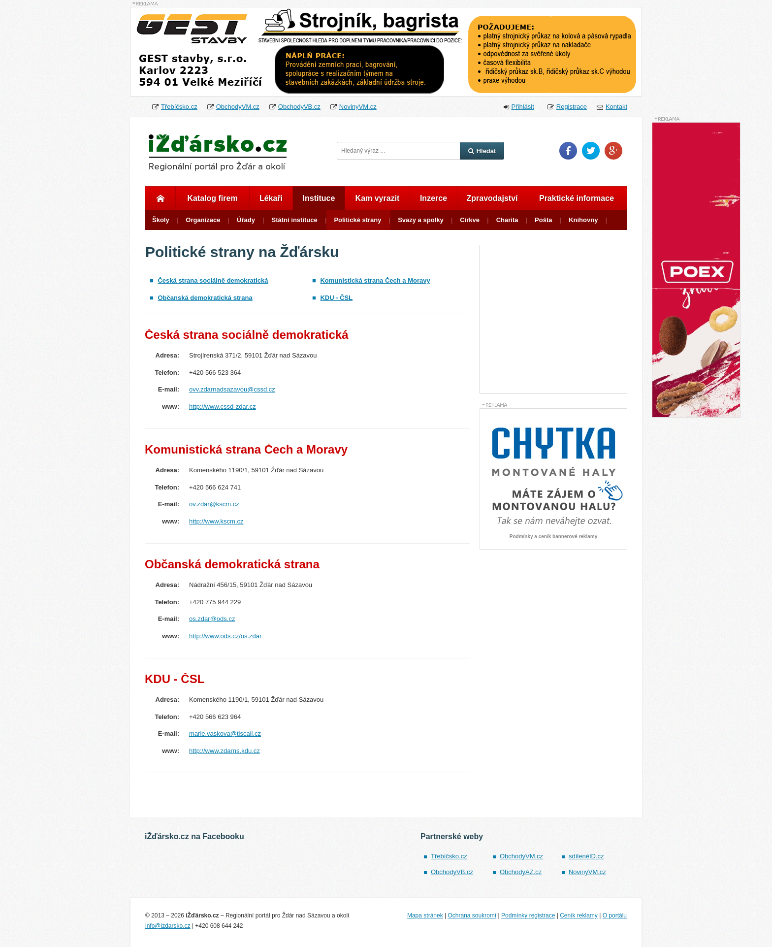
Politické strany (357, 220)
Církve (470, 220)
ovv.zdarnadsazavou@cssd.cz (232, 389)
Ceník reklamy (579, 915)
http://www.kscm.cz (216, 521)
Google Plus (613, 151)
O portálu (615, 915)
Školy (160, 220)
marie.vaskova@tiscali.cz (225, 733)
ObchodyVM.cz (237, 106)
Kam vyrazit (377, 198)
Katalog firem (212, 198)
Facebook (568, 151)
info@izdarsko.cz (168, 925)
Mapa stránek (425, 915)
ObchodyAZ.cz (521, 872)
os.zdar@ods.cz (212, 618)
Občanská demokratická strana (205, 297)
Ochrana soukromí (472, 915)
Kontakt (616, 106)
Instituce (319, 198)
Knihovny (583, 220)
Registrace (571, 106)
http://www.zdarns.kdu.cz (224, 750)
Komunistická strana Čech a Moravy (375, 280)
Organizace (203, 220)
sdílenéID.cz (586, 856)
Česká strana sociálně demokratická (213, 280)
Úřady (246, 220)
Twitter (591, 151)
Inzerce (433, 198)
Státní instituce (295, 220)
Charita (507, 220)
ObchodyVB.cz (299, 106)
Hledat (482, 151)
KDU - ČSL (336, 297)
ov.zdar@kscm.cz (214, 504)
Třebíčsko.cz (179, 106)
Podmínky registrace (528, 915)
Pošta (543, 220)
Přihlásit (523, 106)
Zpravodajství (491, 198)
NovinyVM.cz (358, 106)
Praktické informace (576, 198)
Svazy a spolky (421, 220)
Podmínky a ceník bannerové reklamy (553, 536)
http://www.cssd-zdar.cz (222, 406)
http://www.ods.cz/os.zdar (225, 636)
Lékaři (271, 198)
